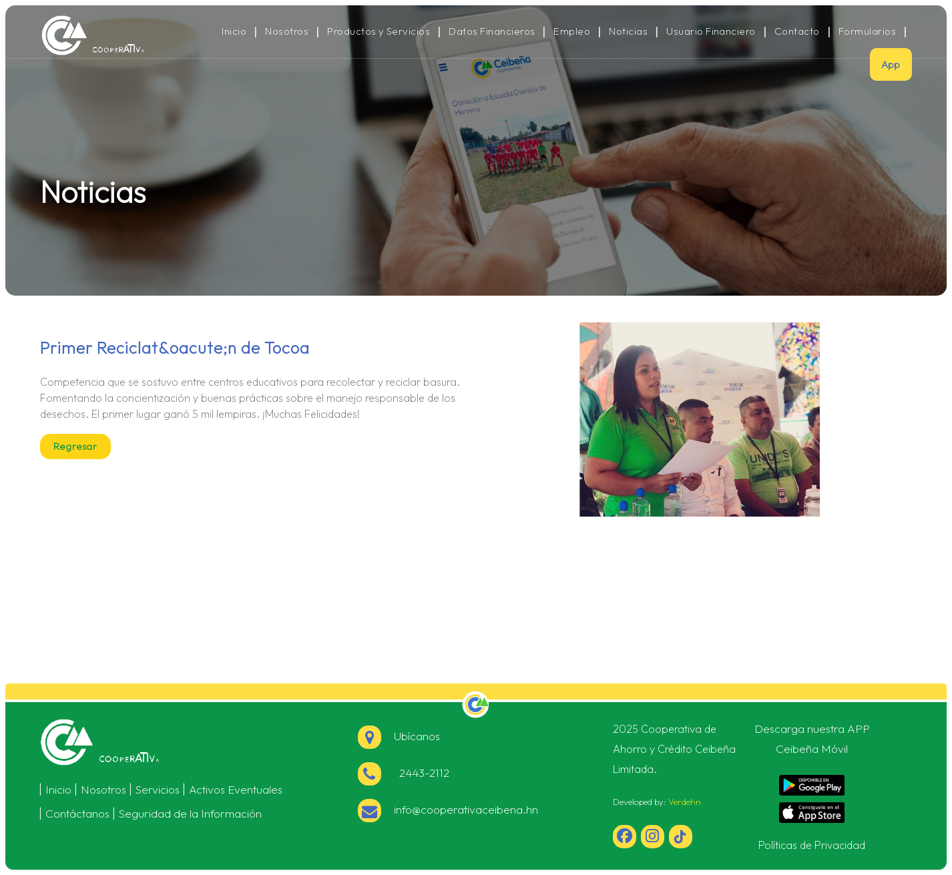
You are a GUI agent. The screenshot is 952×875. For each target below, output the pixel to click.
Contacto (797, 31)
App (891, 64)
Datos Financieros (492, 31)
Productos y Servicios (378, 31)
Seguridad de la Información (190, 813)
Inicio (234, 31)
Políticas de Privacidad (811, 845)
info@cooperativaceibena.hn (448, 809)
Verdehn (684, 801)
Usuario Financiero (711, 31)
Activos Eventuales (235, 789)
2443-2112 (403, 773)
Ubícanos (399, 736)
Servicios (158, 789)
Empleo (571, 31)
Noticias (628, 31)
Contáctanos (77, 813)
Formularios (867, 31)
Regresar (75, 447)
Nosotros (286, 31)
